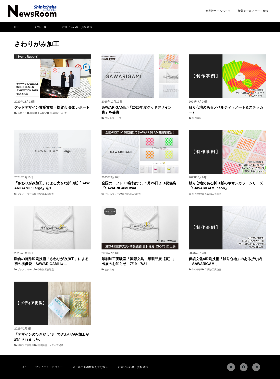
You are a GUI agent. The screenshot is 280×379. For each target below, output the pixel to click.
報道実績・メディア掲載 (50, 345)
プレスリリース (113, 118)
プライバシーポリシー (49, 367)
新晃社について (58, 113)
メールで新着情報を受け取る (90, 367)
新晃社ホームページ (217, 10)
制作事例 (196, 118)
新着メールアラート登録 (253, 10)
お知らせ (22, 113)
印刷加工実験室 (38, 113)
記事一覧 (40, 27)
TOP (16, 27)
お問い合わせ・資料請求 (77, 27)
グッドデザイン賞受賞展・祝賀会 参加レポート (52, 107)
